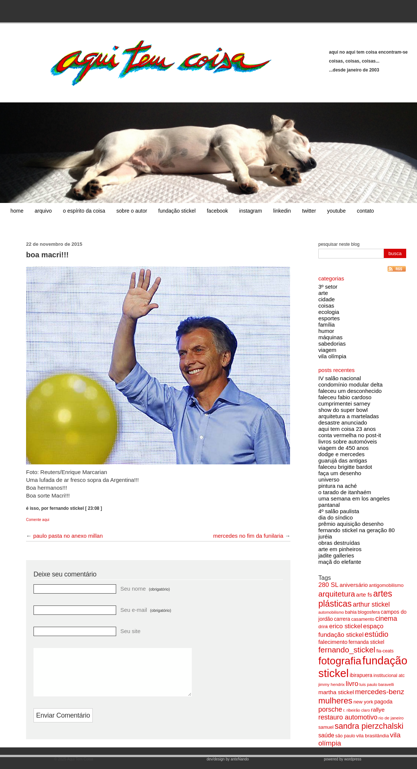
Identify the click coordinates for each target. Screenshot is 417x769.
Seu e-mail (145, 610)
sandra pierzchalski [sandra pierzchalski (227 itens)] (369, 726)
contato (365, 211)
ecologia (328, 312)
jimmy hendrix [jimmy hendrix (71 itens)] (331, 684)
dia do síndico (335, 517)
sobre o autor (132, 211)
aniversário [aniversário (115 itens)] (354, 585)
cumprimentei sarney (344, 403)
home (16, 211)
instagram (250, 211)
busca (395, 253)
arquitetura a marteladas (348, 416)
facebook (217, 211)
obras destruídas (339, 543)
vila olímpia (332, 356)
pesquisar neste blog (339, 244)
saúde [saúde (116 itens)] (326, 735)
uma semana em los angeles (354, 498)
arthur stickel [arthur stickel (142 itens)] (371, 604)
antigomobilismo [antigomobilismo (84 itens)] (386, 585)
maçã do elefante (339, 562)
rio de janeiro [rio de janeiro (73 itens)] (391, 717)
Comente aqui (37, 520)
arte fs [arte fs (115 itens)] (364, 594)
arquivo (43, 211)
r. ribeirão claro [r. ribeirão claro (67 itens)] (356, 710)
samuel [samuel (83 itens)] (326, 727)
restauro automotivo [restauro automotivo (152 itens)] (348, 717)
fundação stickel (176, 211)
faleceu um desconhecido (350, 391)
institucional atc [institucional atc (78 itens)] (389, 675)
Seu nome (145, 588)
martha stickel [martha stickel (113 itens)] (336, 692)
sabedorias (332, 343)
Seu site (130, 631)
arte (323, 293)
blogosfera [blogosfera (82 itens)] (369, 612)
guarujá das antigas (342, 460)
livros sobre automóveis (347, 441)
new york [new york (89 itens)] (363, 702)
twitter (309, 211)
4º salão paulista (338, 511)
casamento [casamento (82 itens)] (362, 619)
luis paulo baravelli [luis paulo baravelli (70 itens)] (376, 684)
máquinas (330, 337)
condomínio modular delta (350, 384)
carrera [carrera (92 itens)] (342, 619)
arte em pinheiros (340, 549)
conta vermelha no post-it (349, 435)
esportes (329, 318)
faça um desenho (339, 473)
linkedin (282, 211)
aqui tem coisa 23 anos (347, 429)
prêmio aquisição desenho (350, 524)
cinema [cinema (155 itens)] (386, 618)
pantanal (329, 505)
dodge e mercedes (341, 454)
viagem (327, 350)
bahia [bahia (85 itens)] (351, 612)
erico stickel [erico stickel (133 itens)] (345, 626)
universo (329, 479)
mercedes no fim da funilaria (248, 536)
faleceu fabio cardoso (345, 397)
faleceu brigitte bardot (345, 467)
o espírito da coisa (84, 211)
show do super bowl (343, 410)
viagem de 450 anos (343, 448)
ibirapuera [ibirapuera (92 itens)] (361, 675)
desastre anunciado (342, 422)
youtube (336, 211)
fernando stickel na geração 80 (356, 530)
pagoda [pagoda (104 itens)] (383, 702)
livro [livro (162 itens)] (352, 683)
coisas (326, 305)
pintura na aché (337, 486)
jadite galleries (336, 555)
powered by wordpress (343, 764)
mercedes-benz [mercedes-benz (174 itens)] (379, 692)
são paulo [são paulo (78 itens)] (345, 735)
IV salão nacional (339, 378)
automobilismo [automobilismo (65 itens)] (331, 612)
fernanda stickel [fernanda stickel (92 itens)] (366, 642)
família (326, 324)
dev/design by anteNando (228, 764)
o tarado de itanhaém (344, 492)
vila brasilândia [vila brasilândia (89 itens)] (372, 735)
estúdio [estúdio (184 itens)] (376, 634)
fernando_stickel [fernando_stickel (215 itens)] (346, 649)
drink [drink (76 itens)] (323, 626)
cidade (326, 299)
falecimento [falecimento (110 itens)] (332, 642)
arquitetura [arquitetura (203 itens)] (336, 594)
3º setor (327, 286)
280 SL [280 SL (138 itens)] (328, 584)
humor (326, 331)
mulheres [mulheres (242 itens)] (335, 700)
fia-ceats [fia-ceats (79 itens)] (385, 651)
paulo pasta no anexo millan (68, 536)
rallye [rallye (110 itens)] (378, 709)
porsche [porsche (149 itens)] (330, 709)
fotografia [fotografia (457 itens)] (340, 661)
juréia (325, 536)
